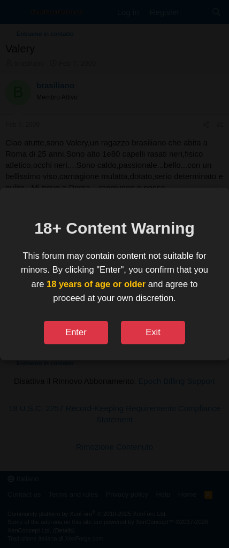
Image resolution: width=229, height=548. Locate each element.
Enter (75, 332)
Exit (153, 332)
